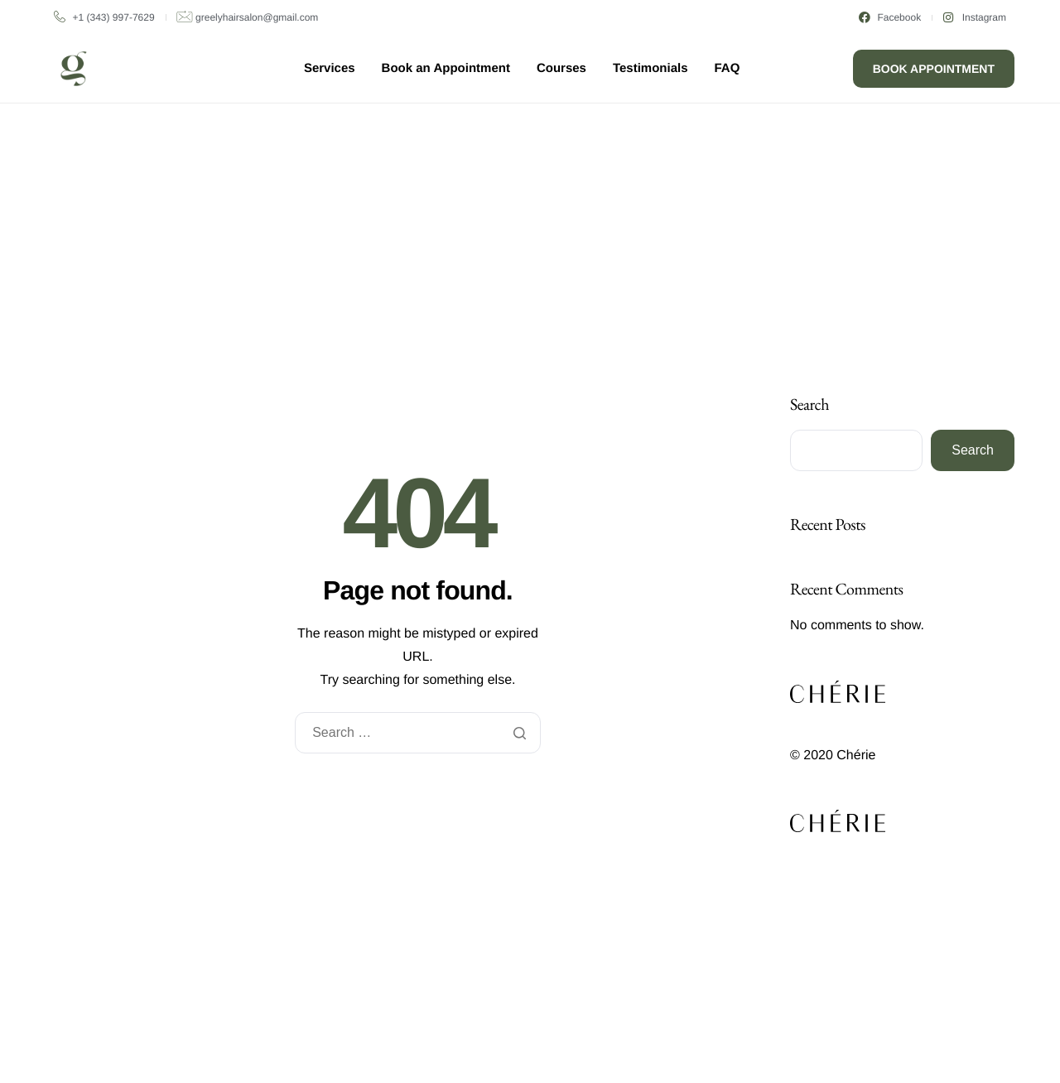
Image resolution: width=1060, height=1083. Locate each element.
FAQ (727, 68)
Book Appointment (934, 68)
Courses (561, 68)
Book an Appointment (446, 68)
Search (809, 404)
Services (329, 68)
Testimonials (650, 68)
